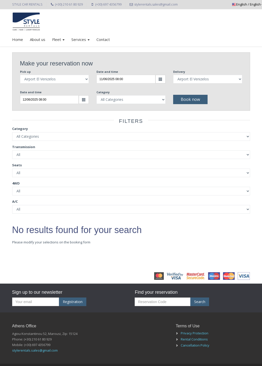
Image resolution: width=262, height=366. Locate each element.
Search (199, 301)
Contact (103, 39)
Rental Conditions (194, 339)
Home (17, 39)
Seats (17, 165)
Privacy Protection (194, 333)
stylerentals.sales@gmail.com (35, 350)
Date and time (107, 72)
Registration (73, 301)
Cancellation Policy (195, 345)
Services (80, 39)
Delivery (179, 72)
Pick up (25, 72)
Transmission (23, 147)
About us (37, 39)
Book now (190, 99)
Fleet (58, 39)
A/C (15, 201)
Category (103, 92)
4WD (16, 183)
